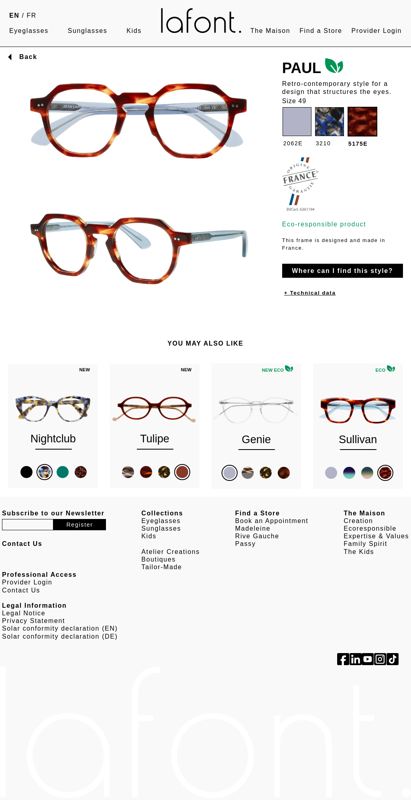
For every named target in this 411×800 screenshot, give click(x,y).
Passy (245, 543)
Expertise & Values (376, 536)
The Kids (359, 551)
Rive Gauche (257, 536)
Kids (134, 30)
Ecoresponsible (370, 528)
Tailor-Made (161, 567)
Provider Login (376, 30)
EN (14, 15)
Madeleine (253, 528)
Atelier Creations (170, 551)
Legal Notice (23, 613)
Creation (358, 520)
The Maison (270, 30)
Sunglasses (88, 30)
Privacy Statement (33, 620)
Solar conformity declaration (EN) (60, 628)
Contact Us (21, 590)
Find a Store (320, 30)
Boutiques (158, 559)
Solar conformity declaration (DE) (60, 636)
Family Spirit (365, 543)
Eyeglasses (29, 30)
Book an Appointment (272, 520)
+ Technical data (310, 293)
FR (32, 15)
